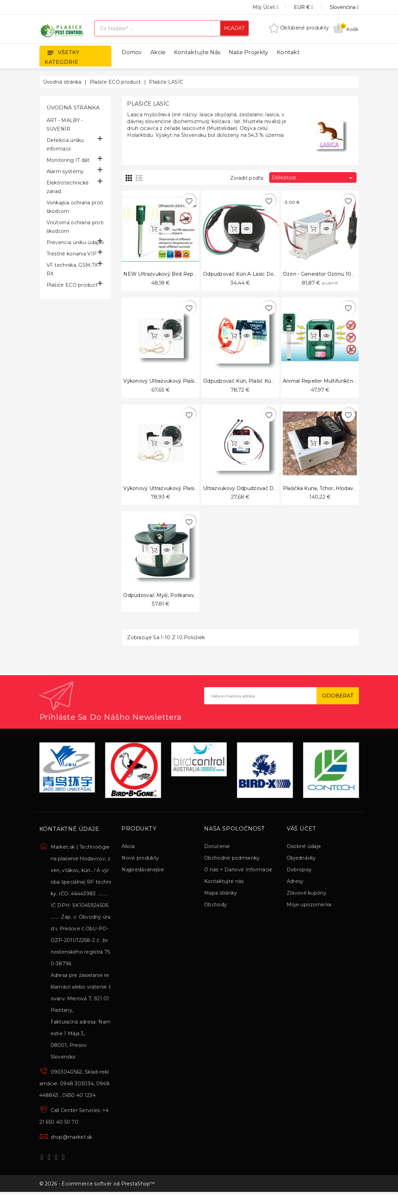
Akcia (128, 847)
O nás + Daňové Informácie (238, 871)
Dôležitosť (313, 178)
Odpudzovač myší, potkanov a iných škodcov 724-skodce (196, 596)
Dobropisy (299, 871)
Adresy (295, 882)
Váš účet (301, 830)
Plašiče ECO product (72, 285)
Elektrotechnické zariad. (68, 187)
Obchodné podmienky (232, 859)
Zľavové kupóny (306, 894)
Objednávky (301, 859)
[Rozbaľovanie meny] (295, 7)
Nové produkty (140, 859)
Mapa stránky (220, 894)
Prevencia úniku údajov (75, 242)
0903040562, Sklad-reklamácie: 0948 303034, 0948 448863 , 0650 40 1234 (74, 1085)
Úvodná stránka (73, 107)
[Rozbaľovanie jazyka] (336, 7)
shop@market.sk (71, 1138)
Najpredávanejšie (143, 871)
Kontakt (288, 52)
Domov (132, 52)
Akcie (158, 52)
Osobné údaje (304, 847)
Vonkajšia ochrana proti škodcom (75, 207)
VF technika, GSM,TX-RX (73, 269)
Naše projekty (249, 52)
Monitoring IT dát (68, 160)
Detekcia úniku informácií (65, 144)
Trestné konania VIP (72, 254)
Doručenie (217, 847)
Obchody (215, 906)
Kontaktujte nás (197, 52)
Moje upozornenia (309, 906)
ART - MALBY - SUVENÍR (65, 124)
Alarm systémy (65, 171)
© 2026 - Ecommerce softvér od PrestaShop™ (97, 1186)
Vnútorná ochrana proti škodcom (75, 226)
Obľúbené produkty (299, 28)
